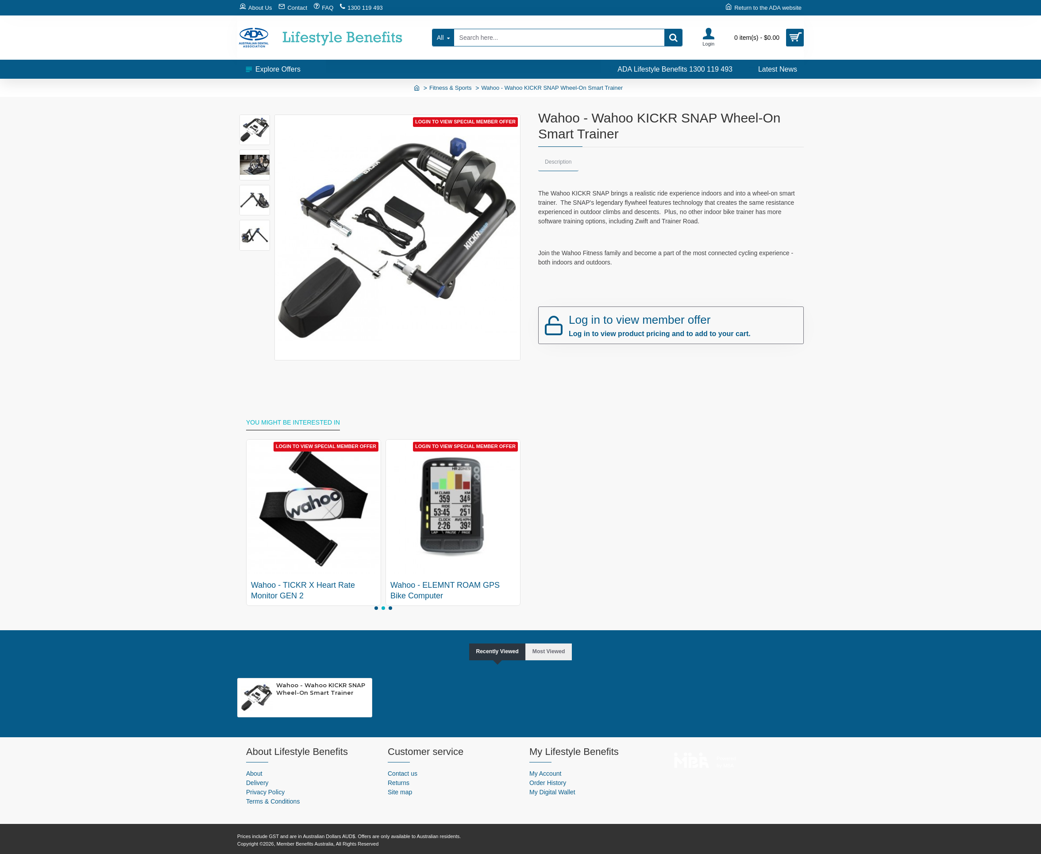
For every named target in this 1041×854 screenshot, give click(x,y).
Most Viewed (552, 651)
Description (559, 162)
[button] (376, 607)
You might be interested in (293, 421)
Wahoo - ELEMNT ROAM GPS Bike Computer (445, 589)
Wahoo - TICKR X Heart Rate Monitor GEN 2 (303, 589)
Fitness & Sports (450, 87)
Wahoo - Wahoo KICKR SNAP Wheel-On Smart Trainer (320, 689)
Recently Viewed (494, 651)
